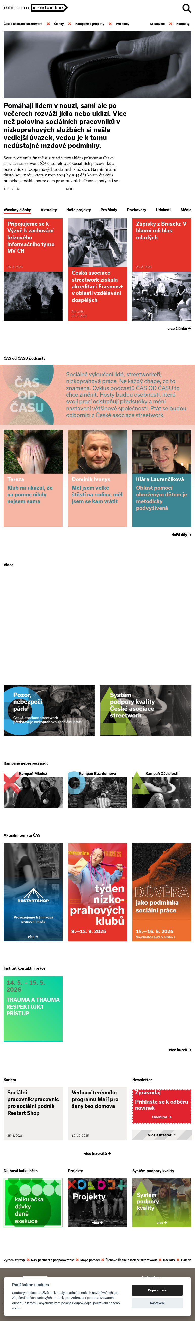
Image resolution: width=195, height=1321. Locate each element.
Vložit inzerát (162, 1134)
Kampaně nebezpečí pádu (26, 763)
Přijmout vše (157, 1290)
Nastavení (157, 1303)
